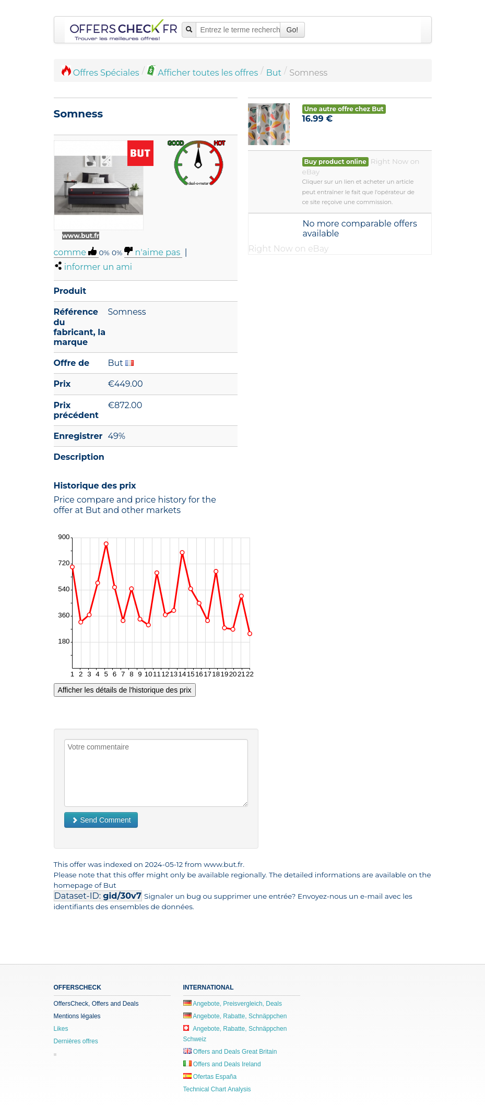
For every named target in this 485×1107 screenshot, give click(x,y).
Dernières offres (76, 1041)
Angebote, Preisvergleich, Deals (232, 1003)
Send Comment (101, 820)
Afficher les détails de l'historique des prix (125, 690)
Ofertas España (210, 1076)
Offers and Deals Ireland (222, 1064)
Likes (61, 1028)
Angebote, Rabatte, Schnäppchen (235, 1016)
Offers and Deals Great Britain (230, 1051)
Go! (293, 30)
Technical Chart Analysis (217, 1089)
